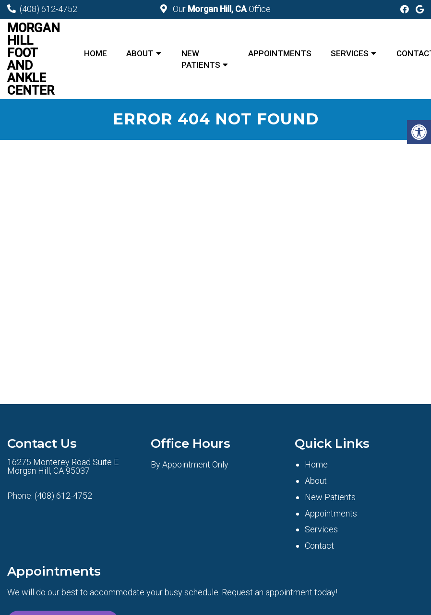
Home (95, 53)
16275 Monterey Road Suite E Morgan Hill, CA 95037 (63, 466)
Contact (319, 546)
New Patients (200, 59)
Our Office (221, 9)
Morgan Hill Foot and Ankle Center (33, 59)
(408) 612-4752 (48, 9)
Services (350, 53)
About (140, 53)
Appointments (279, 53)
